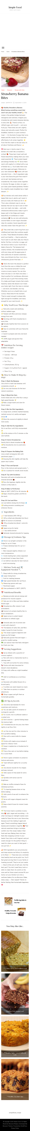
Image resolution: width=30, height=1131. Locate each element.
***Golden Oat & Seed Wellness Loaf (15, 968)
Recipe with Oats (19, 90)
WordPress (24, 1126)
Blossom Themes (8, 1126)
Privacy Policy (15, 1128)
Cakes (2, 90)
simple (3, 103)
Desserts (9, 90)
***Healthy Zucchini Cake (15, 1097)
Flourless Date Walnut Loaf (15, 1011)
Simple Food (15, 7)
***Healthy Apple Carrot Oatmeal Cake (15, 1054)
